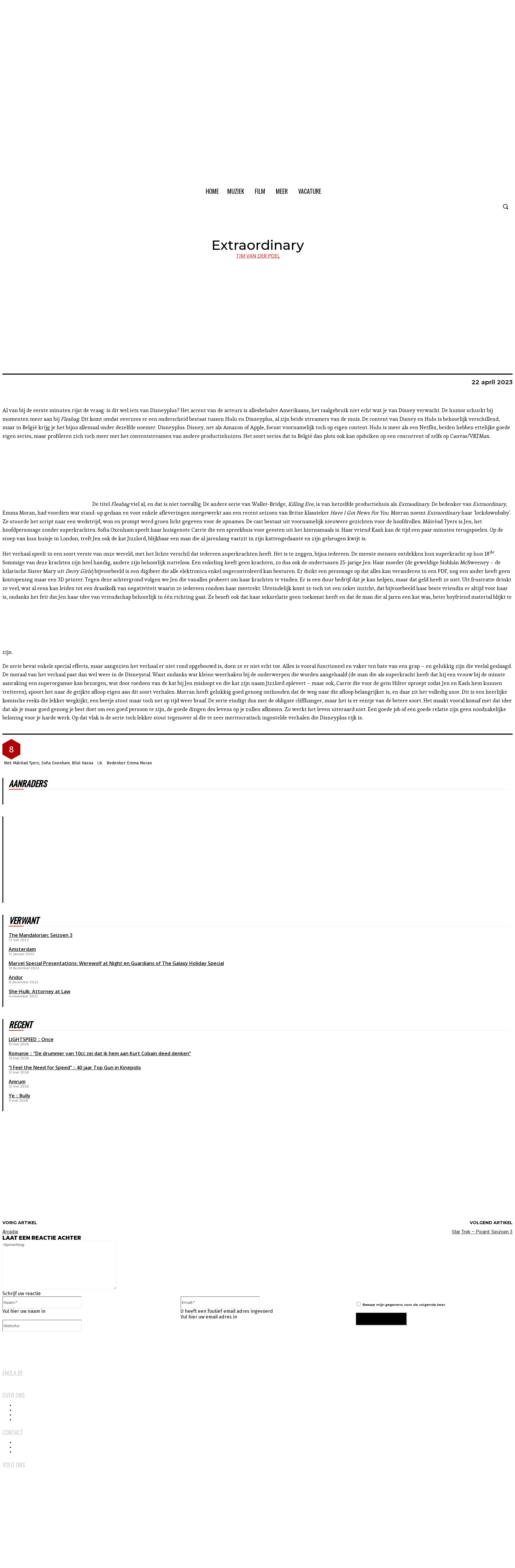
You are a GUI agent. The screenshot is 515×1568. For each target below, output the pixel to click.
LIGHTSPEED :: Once (31, 1039)
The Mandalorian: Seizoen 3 (40, 935)
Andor (16, 977)
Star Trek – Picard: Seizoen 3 (482, 1232)
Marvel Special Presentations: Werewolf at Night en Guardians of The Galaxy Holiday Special (116, 963)
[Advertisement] (47, 1170)
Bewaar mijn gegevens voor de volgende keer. (404, 1304)
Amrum (17, 1081)
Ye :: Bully (20, 1095)
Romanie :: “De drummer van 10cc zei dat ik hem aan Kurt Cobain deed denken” (100, 1053)
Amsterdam (22, 949)
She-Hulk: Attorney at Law (39, 991)
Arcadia (10, 1232)
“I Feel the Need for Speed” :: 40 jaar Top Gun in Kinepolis (75, 1067)
